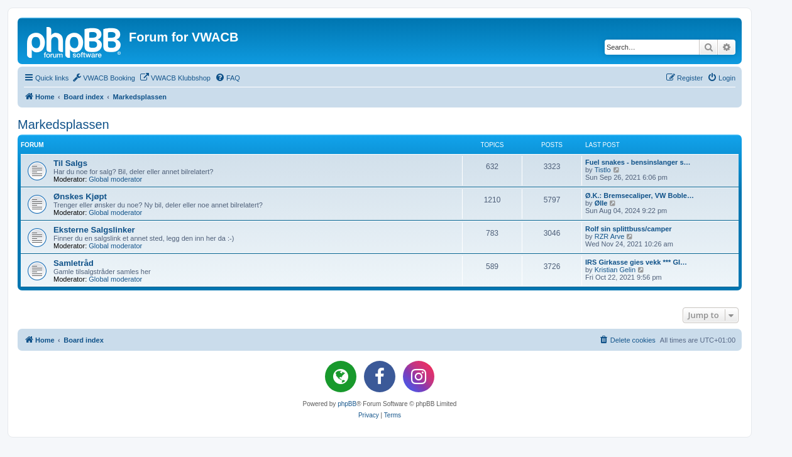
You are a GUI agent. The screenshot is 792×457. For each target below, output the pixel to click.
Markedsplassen (63, 124)
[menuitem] (103, 77)
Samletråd (73, 263)
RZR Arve (610, 236)
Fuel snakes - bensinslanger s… (638, 162)
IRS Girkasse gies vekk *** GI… (636, 262)
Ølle (601, 203)
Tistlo (603, 169)
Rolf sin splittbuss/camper (628, 229)
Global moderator (115, 179)
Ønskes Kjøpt (80, 196)
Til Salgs (70, 163)
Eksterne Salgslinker (94, 229)
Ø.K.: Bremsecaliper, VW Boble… (639, 195)
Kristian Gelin (615, 269)
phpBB (347, 403)
